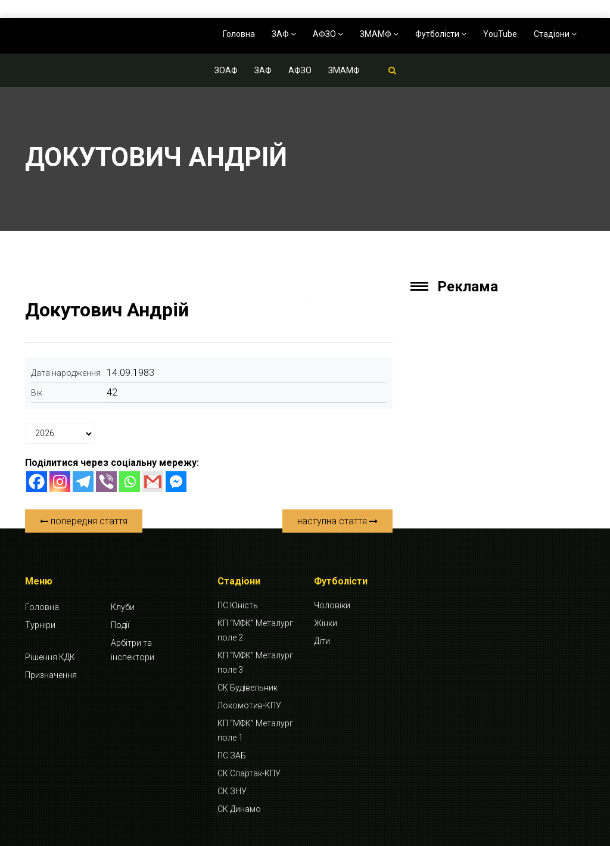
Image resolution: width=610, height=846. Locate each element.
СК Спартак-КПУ (249, 773)
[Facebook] (36, 481)
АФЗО (328, 34)
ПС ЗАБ (231, 755)
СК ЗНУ (232, 791)
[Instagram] (59, 481)
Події (120, 625)
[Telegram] (83, 481)
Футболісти (440, 34)
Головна (239, 34)
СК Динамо (239, 809)
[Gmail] (152, 481)
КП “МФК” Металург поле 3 (255, 662)
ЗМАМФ (379, 34)
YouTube (500, 34)
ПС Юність (237, 605)
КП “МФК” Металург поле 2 (255, 630)
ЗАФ (284, 34)
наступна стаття (337, 521)
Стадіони (555, 34)
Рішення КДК (50, 657)
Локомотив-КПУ (249, 705)
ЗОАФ (226, 70)
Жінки (325, 623)
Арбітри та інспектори (132, 650)
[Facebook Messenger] (176, 481)
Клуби (123, 607)
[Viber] (106, 481)
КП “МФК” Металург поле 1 (255, 730)
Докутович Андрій (107, 309)
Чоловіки (332, 605)
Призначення (51, 675)
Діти (322, 641)
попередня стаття (83, 521)
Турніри (40, 625)
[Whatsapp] (129, 481)
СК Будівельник (247, 687)
